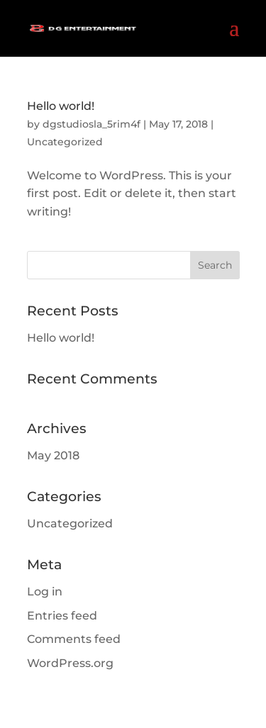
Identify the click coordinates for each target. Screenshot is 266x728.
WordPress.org (70, 663)
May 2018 (53, 455)
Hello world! (60, 106)
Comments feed (74, 639)
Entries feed (62, 615)
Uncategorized (65, 141)
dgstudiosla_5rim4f (91, 124)
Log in (44, 591)
